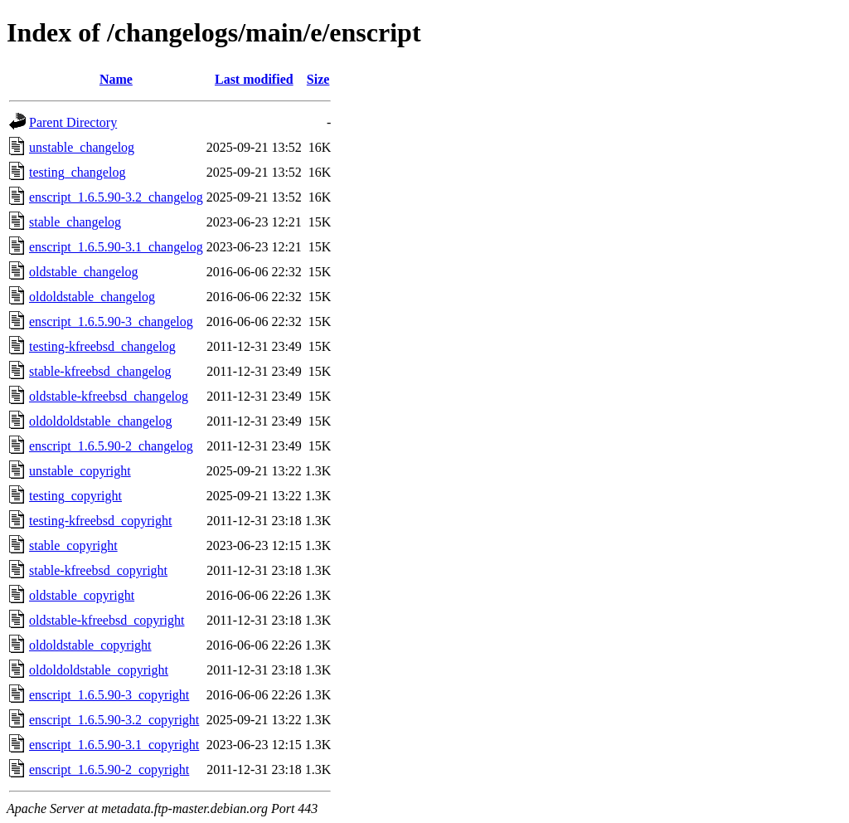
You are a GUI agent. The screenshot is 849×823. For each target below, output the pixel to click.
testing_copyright (75, 496)
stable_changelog (75, 222)
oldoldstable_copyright (90, 645)
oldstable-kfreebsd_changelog (108, 396)
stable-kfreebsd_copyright (98, 570)
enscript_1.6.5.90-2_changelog (111, 446)
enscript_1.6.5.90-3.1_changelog (116, 247)
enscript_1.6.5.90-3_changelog (111, 321)
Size (318, 79)
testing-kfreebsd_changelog (102, 346)
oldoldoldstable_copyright (98, 670)
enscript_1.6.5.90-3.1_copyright (114, 745)
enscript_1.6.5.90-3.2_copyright (114, 720)
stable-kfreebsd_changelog (100, 371)
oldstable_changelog (83, 272)
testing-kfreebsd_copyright (100, 521)
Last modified (254, 79)
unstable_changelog (81, 147)
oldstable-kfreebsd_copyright (107, 620)
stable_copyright (73, 545)
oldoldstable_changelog (92, 297)
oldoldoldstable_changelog (100, 421)
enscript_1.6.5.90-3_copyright (109, 695)
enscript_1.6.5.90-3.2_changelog (116, 197)
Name (116, 79)
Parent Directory (73, 122)
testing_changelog (77, 172)
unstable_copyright (80, 471)
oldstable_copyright (81, 595)
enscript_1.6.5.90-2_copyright (109, 769)
